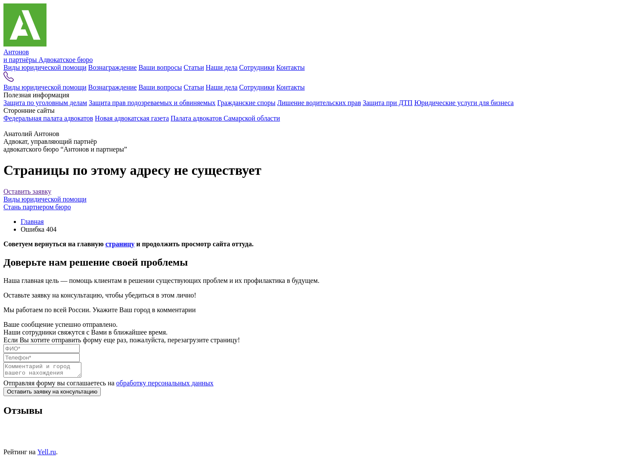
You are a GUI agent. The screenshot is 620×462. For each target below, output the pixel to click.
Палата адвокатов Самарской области (225, 118)
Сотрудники (257, 67)
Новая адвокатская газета (132, 118)
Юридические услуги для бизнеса (464, 102)
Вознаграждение (112, 67)
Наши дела (222, 67)
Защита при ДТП (387, 102)
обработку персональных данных (165, 385)
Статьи (194, 67)
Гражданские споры (246, 102)
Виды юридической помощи (45, 67)
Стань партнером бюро (37, 207)
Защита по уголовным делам (45, 102)
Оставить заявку (27, 191)
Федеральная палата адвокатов (48, 118)
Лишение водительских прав (319, 102)
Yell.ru (46, 454)
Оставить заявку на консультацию (52, 394)
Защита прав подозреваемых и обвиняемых (152, 102)
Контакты (290, 67)
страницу (120, 244)
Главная (32, 221)
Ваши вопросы (160, 67)
